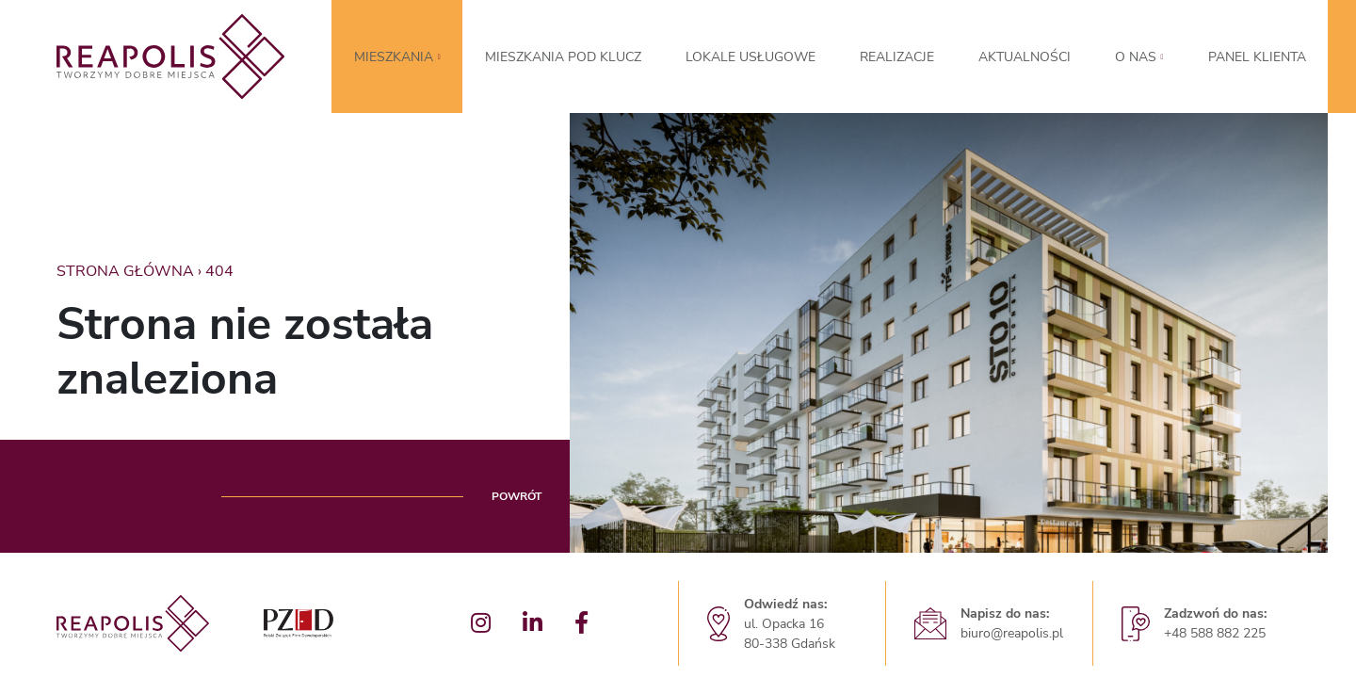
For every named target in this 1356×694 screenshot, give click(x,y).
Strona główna (125, 271)
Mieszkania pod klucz (563, 57)
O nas (1135, 57)
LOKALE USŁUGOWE (750, 57)
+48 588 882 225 (1215, 633)
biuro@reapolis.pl (1011, 633)
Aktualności (1024, 57)
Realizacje (897, 57)
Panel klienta (1257, 57)
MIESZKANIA (393, 57)
